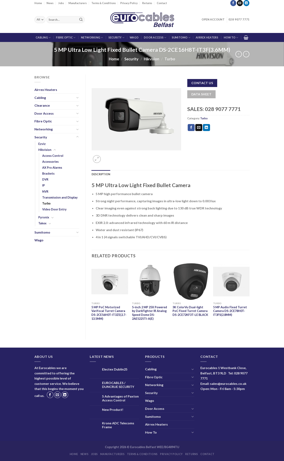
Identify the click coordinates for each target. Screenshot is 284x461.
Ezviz (42, 144)
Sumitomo (181, 38)
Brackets (48, 173)
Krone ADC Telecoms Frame (118, 425)
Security (116, 38)
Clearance (42, 105)
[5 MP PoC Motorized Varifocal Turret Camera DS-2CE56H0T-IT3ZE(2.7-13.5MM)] (109, 281)
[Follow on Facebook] (233, 3)
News (50, 3)
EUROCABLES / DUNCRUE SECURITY (118, 385)
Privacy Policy (129, 3)
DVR (45, 179)
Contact (162, 3)
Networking (92, 38)
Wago (134, 37)
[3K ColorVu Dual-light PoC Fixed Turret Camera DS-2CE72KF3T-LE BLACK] (191, 281)
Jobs (61, 3)
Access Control (52, 155)
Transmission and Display (60, 197)
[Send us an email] (240, 3)
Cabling (43, 38)
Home (38, 3)
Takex (42, 223)
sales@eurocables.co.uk (228, 383)
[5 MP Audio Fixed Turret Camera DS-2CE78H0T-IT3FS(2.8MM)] (231, 281)
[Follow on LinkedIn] (246, 3)
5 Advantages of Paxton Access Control (120, 398)
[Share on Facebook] (191, 127)
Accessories (50, 161)
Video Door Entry (54, 209)
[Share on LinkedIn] (206, 127)
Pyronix (43, 217)
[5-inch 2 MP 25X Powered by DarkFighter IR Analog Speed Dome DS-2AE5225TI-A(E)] (150, 281)
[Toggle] (77, 97)
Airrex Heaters (207, 37)
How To (231, 38)
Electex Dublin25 (114, 369)
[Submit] (80, 19)
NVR (45, 191)
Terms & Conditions (103, 3)
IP (43, 185)
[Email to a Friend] (198, 127)
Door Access (155, 38)
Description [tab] (101, 174)
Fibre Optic (65, 38)
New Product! (112, 409)
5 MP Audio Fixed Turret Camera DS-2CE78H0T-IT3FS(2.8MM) (230, 310)
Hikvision (151, 59)
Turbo (170, 59)
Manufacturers (77, 3)
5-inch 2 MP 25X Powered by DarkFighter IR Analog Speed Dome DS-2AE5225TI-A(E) (149, 312)
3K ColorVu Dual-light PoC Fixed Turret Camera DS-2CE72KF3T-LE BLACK (190, 310)
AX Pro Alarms (52, 167)
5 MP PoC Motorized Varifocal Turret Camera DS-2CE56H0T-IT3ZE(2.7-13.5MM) (108, 312)
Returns (147, 3)
